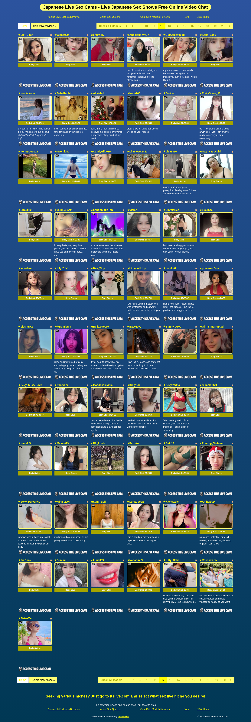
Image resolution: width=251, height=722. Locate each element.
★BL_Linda (98, 443)
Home (24, 26)
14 (176, 26)
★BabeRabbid (63, 93)
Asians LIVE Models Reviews (64, 16)
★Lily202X (61, 268)
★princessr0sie (209, 268)
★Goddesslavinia (101, 385)
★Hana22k (24, 443)
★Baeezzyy (134, 326)
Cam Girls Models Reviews (155, 16)
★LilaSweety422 (137, 151)
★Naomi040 (61, 151)
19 (215, 26)
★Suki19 (168, 443)
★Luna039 (97, 560)
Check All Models (110, 26)
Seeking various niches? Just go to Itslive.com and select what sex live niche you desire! (125, 696)
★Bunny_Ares (172, 326)
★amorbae (24, 268)
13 (169, 26)
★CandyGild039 (101, 151)
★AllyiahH (97, 93)
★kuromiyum (62, 326)
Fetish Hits (123, 716)
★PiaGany (24, 560)
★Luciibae (206, 209)
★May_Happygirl (210, 151)
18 (207, 26)
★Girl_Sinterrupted (212, 326)
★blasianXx (25, 326)
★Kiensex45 (171, 501)
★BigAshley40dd (174, 34)
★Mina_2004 (62, 501)
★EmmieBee (171, 209)
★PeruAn (133, 443)
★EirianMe (24, 618)
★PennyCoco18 (28, 151)
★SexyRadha (171, 385)
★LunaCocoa (135, 501)
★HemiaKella (26, 93)
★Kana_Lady (208, 34)
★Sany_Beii (98, 501)
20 (222, 26)
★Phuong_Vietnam (211, 443)
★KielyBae (134, 385)
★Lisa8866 (170, 151)
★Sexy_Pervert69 (29, 501)
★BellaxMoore (100, 326)
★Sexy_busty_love (30, 385)
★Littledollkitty (136, 268)
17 (199, 26)
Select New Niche (44, 26)
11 (153, 26)
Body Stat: (34, 65)
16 (192, 26)
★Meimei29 (61, 443)
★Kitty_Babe (171, 560)
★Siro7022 (24, 209)
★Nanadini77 (135, 560)
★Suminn (60, 560)
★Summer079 (208, 385)
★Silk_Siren (25, 34)
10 (146, 26)
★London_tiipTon (102, 209)
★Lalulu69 (169, 268)
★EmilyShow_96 (210, 93)
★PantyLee (61, 385)
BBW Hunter (203, 16)
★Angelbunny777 (138, 34)
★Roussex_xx (208, 560)
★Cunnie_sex (63, 209)
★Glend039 (61, 34)
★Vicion (132, 209)
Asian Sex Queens (110, 16)
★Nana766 (133, 93)
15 (184, 26)
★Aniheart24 (208, 501)
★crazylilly (97, 34)
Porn (186, 16)
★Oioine (168, 93)
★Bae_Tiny (98, 268)
